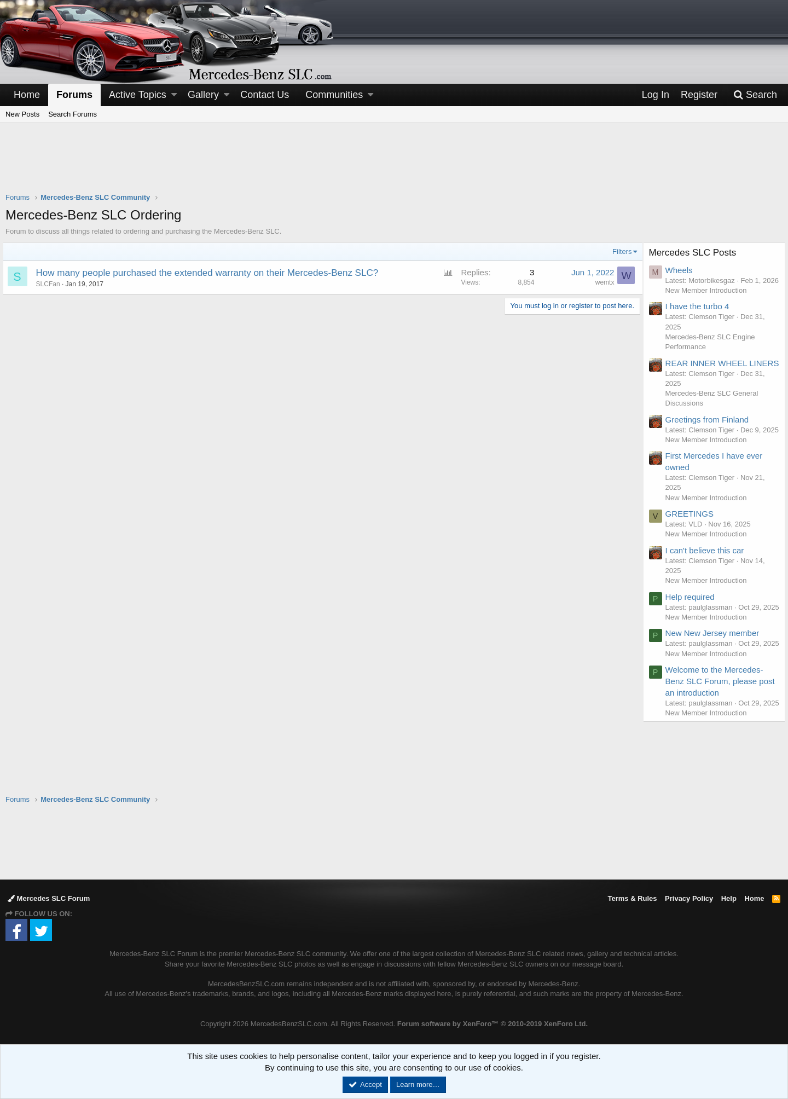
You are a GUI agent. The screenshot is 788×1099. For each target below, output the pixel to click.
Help (729, 898)
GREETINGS (692, 545)
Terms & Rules (632, 898)
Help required (692, 628)
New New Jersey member (715, 674)
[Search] (755, 95)
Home (27, 94)
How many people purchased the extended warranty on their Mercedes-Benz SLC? (210, 273)
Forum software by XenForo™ (492, 1024)
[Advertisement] (394, 164)
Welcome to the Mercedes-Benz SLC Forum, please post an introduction (717, 732)
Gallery (203, 94)
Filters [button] (619, 251)
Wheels (682, 270)
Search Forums (72, 114)
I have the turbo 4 (700, 316)
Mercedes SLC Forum (49, 898)
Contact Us (264, 94)
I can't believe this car (707, 581)
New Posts (22, 114)
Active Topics (137, 94)
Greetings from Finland (710, 441)
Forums (74, 94)
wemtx (601, 282)
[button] (174, 95)
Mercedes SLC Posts (695, 252)
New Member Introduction (709, 300)
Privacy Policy (689, 898)
